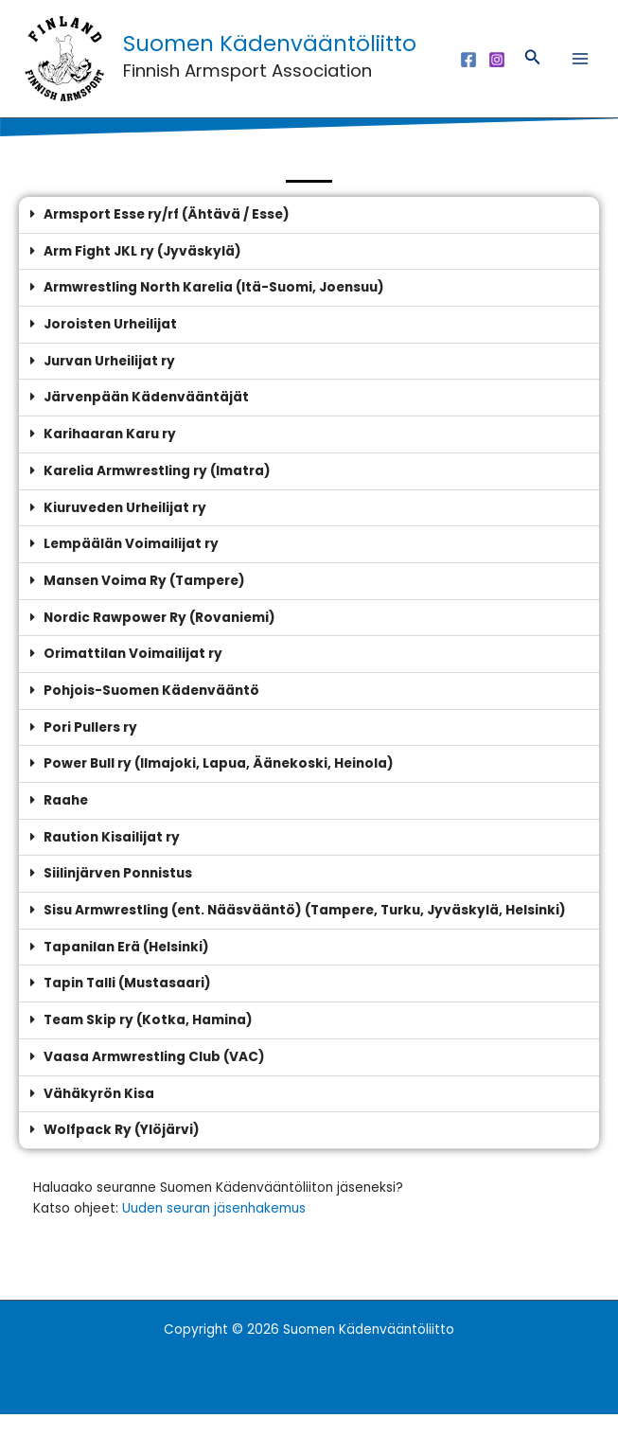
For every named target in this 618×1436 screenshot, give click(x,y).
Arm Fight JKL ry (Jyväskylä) (142, 273)
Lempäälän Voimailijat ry (131, 567)
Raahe (66, 822)
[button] (532, 70)
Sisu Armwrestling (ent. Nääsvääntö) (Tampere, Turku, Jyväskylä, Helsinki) (305, 932)
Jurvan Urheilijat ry (109, 383)
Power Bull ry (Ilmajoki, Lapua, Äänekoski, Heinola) (219, 786)
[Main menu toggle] (580, 69)
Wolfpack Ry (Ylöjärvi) (122, 1152)
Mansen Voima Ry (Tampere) (144, 603)
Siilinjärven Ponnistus (118, 896)
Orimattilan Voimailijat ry (133, 676)
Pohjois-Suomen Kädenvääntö (151, 712)
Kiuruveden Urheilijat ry (125, 530)
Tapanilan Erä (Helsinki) (126, 969)
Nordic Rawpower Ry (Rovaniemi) (159, 639)
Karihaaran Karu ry (110, 456)
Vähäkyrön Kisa (99, 1116)
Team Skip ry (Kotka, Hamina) (148, 1042)
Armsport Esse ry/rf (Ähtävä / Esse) (167, 236)
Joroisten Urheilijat (110, 346)
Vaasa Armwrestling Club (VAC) (154, 1079)
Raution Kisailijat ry (112, 859)
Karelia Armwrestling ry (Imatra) (157, 493)
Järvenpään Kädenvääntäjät (146, 420)
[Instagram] (496, 70)
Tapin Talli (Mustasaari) (127, 1006)
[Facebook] (468, 70)
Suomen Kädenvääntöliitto (260, 54)
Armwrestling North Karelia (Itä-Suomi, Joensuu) (214, 310)
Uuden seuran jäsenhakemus (214, 1230)
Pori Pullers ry (90, 749)
